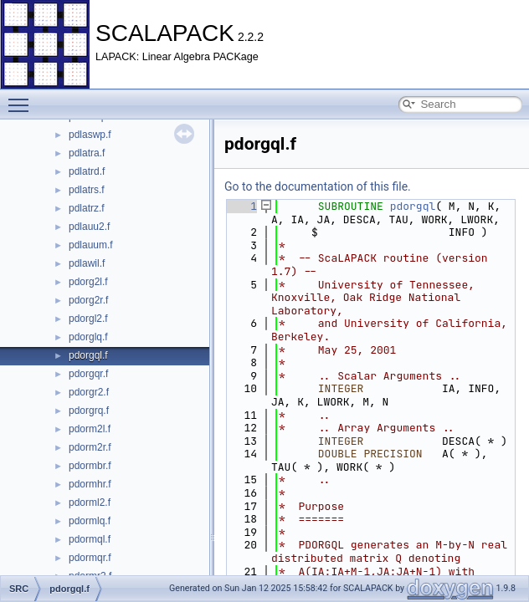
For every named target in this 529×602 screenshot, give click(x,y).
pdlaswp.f (90, 134)
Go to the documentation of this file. (317, 186)
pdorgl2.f (88, 318)
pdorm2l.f (89, 429)
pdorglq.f (88, 337)
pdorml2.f (89, 502)
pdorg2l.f (88, 282)
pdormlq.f (89, 521)
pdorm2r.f (90, 447)
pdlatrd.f (87, 171)
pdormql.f (89, 539)
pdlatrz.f (87, 208)
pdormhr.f (90, 484)
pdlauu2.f (89, 226)
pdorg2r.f (88, 300)
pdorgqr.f (88, 374)
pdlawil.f (87, 263)
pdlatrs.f (87, 190)
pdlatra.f (87, 153)
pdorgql (413, 206)
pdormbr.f (90, 466)
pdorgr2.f (89, 392)
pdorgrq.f (89, 410)
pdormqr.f (90, 558)
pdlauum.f (91, 245)
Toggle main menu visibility (22, 97)
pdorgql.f (88, 355)
